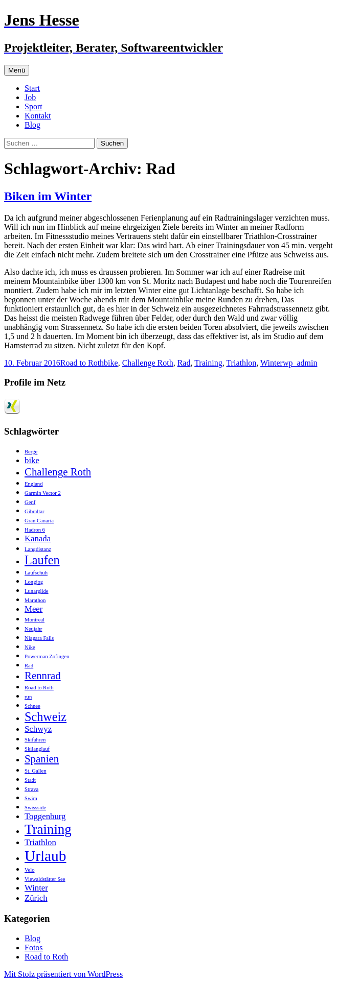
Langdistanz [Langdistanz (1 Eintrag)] (38, 549)
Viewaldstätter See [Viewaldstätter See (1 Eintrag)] (45, 879)
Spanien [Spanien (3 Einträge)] (42, 759)
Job (30, 97)
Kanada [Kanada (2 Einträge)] (38, 538)
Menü (16, 70)
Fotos (34, 947)
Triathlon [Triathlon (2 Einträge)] (40, 842)
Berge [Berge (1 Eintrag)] (31, 451)
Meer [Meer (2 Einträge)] (33, 609)
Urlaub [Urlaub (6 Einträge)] (45, 856)
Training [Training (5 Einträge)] (48, 829)
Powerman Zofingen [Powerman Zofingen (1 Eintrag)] (47, 656)
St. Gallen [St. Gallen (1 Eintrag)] (36, 771)
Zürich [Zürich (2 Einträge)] (36, 898)
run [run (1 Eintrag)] (28, 697)
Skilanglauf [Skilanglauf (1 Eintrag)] (37, 749)
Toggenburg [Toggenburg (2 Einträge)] (45, 816)
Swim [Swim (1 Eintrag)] (31, 798)
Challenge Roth (147, 362)
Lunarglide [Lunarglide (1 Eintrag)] (37, 591)
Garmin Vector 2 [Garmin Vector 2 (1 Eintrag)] (43, 493)
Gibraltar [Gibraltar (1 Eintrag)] (34, 511)
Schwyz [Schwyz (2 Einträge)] (38, 729)
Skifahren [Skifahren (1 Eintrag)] (35, 739)
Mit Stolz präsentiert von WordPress (63, 974)
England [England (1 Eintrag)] (34, 484)
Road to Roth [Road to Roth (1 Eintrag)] (39, 687)
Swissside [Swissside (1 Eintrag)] (35, 807)
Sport (33, 106)
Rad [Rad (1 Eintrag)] (29, 665)
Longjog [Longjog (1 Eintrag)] (34, 582)
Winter (271, 362)
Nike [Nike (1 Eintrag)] (30, 647)
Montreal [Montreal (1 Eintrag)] (34, 619)
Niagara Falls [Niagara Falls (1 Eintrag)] (39, 638)
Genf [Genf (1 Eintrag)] (30, 502)
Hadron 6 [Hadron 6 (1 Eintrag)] (35, 530)
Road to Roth (82, 362)
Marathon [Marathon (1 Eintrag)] (35, 600)
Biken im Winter (48, 196)
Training (208, 362)
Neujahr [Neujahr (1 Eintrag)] (33, 629)
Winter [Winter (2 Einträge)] (36, 888)
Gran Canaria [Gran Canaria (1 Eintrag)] (39, 520)
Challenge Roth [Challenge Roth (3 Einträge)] (58, 472)
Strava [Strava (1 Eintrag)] (31, 789)
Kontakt (38, 115)
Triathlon (241, 362)
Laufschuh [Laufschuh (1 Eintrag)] (36, 573)
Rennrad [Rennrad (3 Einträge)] (43, 675)
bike (111, 362)
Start (32, 88)
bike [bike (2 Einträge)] (32, 460)
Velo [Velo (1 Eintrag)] (30, 870)
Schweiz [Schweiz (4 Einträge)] (45, 717)
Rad (184, 362)
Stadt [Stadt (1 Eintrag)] (30, 780)
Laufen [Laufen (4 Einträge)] (42, 560)
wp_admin (300, 362)
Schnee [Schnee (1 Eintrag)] (32, 706)
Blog (32, 125)
